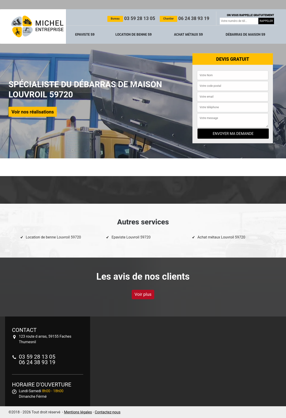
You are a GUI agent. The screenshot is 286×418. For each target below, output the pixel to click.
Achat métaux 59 (188, 34)
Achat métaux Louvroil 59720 (221, 237)
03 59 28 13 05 (131, 18)
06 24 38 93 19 (184, 18)
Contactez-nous (107, 412)
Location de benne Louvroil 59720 (53, 237)
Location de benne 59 (133, 34)
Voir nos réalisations (32, 111)
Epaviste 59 (85, 34)
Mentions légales (78, 412)
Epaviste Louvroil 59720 (131, 237)
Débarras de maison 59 (245, 34)
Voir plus (143, 294)
